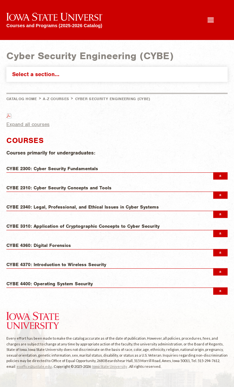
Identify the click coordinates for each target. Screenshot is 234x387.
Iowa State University (109, 366)
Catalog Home (21, 98)
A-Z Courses (56, 98)
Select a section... (118, 74)
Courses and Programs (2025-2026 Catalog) (54, 25)
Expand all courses (28, 124)
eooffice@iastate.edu (34, 366)
